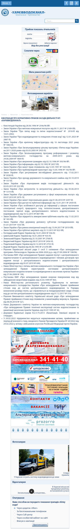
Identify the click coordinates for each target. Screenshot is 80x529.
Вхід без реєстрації (40, 46)
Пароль (28, 38)
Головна (4, 114)
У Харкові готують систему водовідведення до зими (36, 463)
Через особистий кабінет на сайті (31, 518)
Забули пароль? (50, 43)
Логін (29, 34)
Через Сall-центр (23, 515)
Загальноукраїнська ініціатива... (32, 493)
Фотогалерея (18, 442)
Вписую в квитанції (24, 521)
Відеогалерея (19, 482)
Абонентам (14, 114)
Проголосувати (40, 525)
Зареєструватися (30, 43)
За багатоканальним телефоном (30, 511)
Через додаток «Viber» (26, 508)
